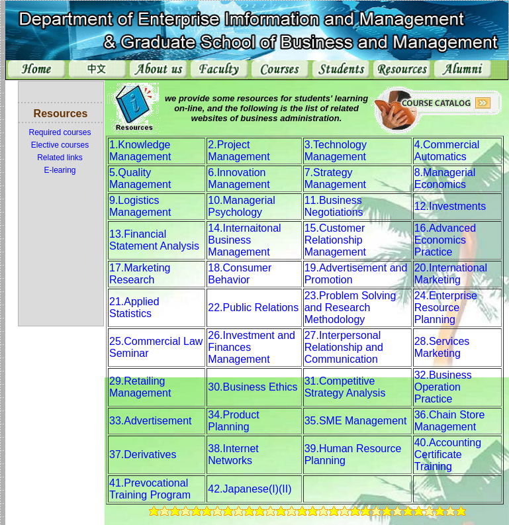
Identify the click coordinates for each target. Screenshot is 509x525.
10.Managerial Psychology (241, 206)
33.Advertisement (150, 420)
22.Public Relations (253, 307)
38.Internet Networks (233, 454)
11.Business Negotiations (333, 206)
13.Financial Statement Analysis (154, 240)
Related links (60, 157)
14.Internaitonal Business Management (244, 240)
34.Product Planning (233, 420)
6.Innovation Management (238, 178)
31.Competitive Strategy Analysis (345, 387)
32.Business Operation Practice (443, 387)
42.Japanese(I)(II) (249, 489)
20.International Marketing (450, 273)
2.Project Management (238, 150)
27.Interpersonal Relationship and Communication (343, 347)
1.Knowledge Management (140, 150)
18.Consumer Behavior (239, 273)
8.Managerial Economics (445, 178)
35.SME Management (355, 420)
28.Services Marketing (442, 347)
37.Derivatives (142, 454)
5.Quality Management (140, 178)
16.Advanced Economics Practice (445, 240)
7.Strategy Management (335, 178)
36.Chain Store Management (449, 420)
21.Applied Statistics (134, 307)
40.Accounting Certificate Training (447, 454)
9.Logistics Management (140, 206)
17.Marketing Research (140, 273)
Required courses (59, 132)
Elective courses (60, 145)
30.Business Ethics (252, 387)
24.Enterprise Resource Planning (445, 307)
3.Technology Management (335, 150)
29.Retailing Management (140, 387)
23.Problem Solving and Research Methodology (350, 307)
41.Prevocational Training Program (150, 489)
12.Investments (450, 206)
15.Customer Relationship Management (335, 240)
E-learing (59, 170)
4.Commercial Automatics (447, 150)
